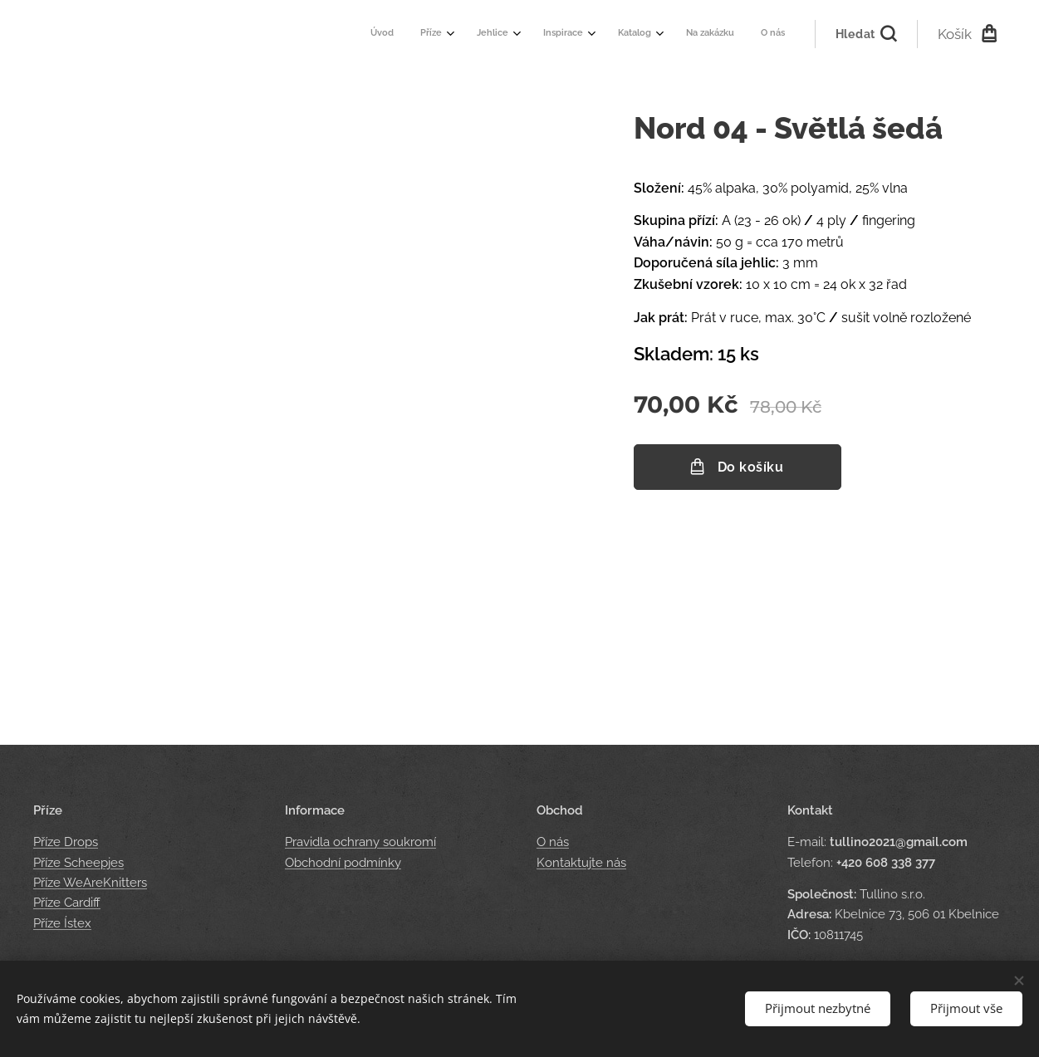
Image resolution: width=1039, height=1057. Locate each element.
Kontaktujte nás (581, 862)
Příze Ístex (62, 923)
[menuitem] (596, 34)
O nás (553, 842)
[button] (866, 34)
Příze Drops (65, 842)
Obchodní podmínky (343, 862)
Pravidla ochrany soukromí (360, 842)
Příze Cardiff (66, 902)
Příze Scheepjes (78, 862)
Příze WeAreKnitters (90, 882)
